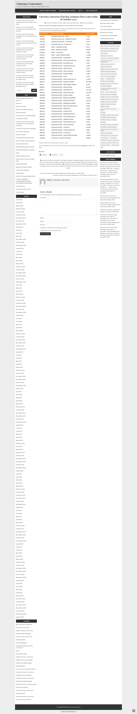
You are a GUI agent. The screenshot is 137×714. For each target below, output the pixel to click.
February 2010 (20, 562)
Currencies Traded (21, 118)
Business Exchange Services (24, 109)
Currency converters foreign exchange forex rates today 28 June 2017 (25, 123)
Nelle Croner (104, 196)
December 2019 (20, 272)
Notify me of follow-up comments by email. (54, 227)
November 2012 (21, 461)
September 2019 (21, 282)
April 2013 (19, 446)
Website (42, 224)
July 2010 (19, 547)
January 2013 (20, 455)
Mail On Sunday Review (91, 11)
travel (73, 166)
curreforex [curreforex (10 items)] (104, 53)
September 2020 (21, 245)
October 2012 (20, 464)
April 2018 (19, 327)
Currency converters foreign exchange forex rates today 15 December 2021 (25, 77)
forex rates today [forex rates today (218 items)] (111, 92)
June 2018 (19, 321)
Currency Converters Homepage (48, 11)
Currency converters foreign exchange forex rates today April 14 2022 (26, 29)
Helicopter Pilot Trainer (107, 23)
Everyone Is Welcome (22, 131)
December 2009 (21, 568)
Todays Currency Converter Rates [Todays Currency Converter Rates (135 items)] (109, 130)
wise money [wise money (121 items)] (115, 145)
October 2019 (20, 279)
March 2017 (19, 367)
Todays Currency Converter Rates (70, 162)
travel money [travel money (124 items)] (105, 138)
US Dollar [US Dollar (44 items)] (113, 138)
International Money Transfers (67, 11)
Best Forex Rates (21, 106)
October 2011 (20, 501)
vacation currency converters (25, 696)
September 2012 (21, 467)
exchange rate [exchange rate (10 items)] (110, 78)
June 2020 (19, 254)
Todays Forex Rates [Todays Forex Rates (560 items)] (106, 133)
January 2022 (20, 212)
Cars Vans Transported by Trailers (110, 29)
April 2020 (19, 260)
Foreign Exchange (66, 160)
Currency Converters (29, 3)
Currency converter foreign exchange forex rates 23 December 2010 (110, 197)
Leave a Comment (87, 23)
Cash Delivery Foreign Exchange (26, 115)
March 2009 (19, 595)
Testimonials (20, 173)
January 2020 (20, 269)
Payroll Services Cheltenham (108, 35)
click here (84, 145)
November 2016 (21, 379)
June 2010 (19, 550)
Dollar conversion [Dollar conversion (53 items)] (106, 66)
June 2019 (19, 285)
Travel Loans (20, 192)
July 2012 (19, 474)
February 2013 (20, 452)
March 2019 (19, 294)
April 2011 (19, 519)
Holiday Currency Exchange (24, 660)
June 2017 (19, 358)
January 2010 (20, 565)
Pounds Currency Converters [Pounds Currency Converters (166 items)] (109, 115)
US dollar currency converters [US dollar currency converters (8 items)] (110, 140)
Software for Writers (106, 32)
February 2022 (20, 208)
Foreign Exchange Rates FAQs (25, 137)
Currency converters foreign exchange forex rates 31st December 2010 (109, 174)
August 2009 (20, 580)
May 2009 (19, 589)
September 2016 (21, 385)
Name (42, 218)
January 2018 (20, 336)
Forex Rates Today (21, 654)
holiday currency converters (24, 657)
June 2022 (19, 199)
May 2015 (19, 434)
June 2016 (19, 394)
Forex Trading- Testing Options (25, 140)
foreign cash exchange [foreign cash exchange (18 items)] (107, 81)
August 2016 (19, 388)
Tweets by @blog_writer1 (107, 155)
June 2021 (19, 233)
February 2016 (20, 407)
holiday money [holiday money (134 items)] (105, 106)
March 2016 (19, 403)
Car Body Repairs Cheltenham (109, 20)
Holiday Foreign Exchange (24, 663)
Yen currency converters (23, 699)
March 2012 (19, 486)
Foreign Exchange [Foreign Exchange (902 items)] (106, 86)
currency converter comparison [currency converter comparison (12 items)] (107, 61)
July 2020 (19, 251)
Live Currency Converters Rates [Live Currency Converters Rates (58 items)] (109, 109)
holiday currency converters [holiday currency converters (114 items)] (109, 99)
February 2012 (20, 489)
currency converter (75, 164)
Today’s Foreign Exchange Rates (25, 176)
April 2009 (19, 592)
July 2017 (19, 355)
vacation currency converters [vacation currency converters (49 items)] (110, 142)
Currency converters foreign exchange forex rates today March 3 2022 (26, 43)
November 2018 (21, 306)
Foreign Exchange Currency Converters (84, 160)
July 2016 (19, 391)
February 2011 (20, 525)
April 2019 (19, 291)
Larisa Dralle (104, 203)
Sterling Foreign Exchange (24, 681)
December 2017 (20, 340)
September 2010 (21, 541)
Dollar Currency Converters (24, 630)
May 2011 (19, 516)
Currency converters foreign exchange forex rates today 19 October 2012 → (75, 175)
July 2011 (19, 510)
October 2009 (20, 574)
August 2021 (19, 227)
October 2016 (20, 382)
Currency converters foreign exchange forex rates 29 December (109, 191)
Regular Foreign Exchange (24, 167)
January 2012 (20, 492)
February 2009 (20, 598)
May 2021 (19, 236)
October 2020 (20, 242)
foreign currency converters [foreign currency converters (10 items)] (109, 83)
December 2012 (20, 458)
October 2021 (20, 221)
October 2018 (20, 309)
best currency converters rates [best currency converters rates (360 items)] (110, 46)
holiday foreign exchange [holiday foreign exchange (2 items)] (108, 104)
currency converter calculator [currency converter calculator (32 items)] (110, 58)
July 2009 (19, 583)
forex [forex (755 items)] (102, 92)
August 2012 (19, 471)
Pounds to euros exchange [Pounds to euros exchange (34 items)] (108, 119)
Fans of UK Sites (21, 134)
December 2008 (21, 605)
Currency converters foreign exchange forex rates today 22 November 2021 (25, 84)
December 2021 (20, 215)
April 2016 (19, 400)
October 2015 (20, 419)
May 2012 (19, 480)
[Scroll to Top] (133, 710)
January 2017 (20, 373)
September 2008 (21, 614)
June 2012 (19, 477)
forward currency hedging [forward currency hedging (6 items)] (109, 94)
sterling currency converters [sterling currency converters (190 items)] (109, 124)
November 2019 (21, 276)
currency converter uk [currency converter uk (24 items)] (107, 64)
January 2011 (20, 528)
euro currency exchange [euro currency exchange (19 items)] (108, 76)
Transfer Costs (20, 186)
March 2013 (19, 449)
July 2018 (19, 318)
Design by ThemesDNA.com (68, 711)
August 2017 (19, 352)
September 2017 (21, 349)
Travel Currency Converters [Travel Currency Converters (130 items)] (109, 135)
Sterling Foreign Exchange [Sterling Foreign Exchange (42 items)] (109, 127)
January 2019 (20, 300)
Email (42, 221)
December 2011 (20, 495)
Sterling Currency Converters (25, 678)
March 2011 (19, 522)
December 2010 (21, 531)
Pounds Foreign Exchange (24, 675)
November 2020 (21, 239)
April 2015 (19, 437)
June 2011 (19, 513)
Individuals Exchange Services (25, 147)
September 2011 (21, 504)
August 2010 (19, 544)
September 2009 (21, 577)
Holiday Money (20, 666)
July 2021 (19, 230)
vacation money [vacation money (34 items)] (105, 145)
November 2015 (21, 416)
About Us (80, 11)
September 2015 (21, 422)
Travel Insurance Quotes (23, 189)
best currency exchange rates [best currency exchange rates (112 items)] (110, 48)
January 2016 (20, 410)
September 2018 (21, 312)
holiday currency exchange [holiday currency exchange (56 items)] (109, 101)
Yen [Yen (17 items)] (102, 147)
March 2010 (19, 559)
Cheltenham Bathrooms (107, 38)
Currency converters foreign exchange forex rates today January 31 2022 (25, 56)
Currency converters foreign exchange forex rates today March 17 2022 (26, 36)
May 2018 (19, 324)
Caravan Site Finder (106, 26)
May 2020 (19, 257)
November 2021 (21, 218)
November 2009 (21, 571)
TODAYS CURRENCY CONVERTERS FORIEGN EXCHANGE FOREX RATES (24, 181)
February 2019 (20, 297)
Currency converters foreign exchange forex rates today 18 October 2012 (68, 18)
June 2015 (19, 431)
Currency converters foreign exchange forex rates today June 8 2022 (26, 22)
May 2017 (19, 361)
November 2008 (21, 608)
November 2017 (21, 343)
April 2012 (19, 483)
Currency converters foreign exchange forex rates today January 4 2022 (25, 70)
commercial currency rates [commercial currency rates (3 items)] (109, 51)
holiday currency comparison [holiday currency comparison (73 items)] (109, 97)
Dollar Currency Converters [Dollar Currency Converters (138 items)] (109, 69)
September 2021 (21, 224)
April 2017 (19, 364)
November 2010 (21, 535)
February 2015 (20, 443)
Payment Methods (21, 164)
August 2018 (19, 315)
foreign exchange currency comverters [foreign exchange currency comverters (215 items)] (109, 89)
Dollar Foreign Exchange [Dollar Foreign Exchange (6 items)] (108, 71)
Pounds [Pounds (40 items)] (103, 112)
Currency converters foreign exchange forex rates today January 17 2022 (25, 63)
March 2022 (19, 206)
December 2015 (20, 413)
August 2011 (19, 507)
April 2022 (19, 202)
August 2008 (20, 617)
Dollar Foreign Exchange (23, 633)
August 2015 (19, 425)
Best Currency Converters (24, 624)
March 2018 (19, 330)
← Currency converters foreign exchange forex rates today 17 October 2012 (61, 173)
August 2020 (20, 248)
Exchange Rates (20, 639)
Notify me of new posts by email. (51, 230)
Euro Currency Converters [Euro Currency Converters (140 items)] (109, 74)
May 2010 (19, 553)
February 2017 (20, 370)
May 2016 (19, 397)
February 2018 (20, 333)
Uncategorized (57, 164)
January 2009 (20, 602)
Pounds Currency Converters (25, 672)
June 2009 (19, 586)
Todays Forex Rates (87, 162)
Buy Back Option (21, 112)
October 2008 (20, 611)
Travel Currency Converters (84, 166)
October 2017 (20, 346)
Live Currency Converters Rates (49, 162)
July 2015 (19, 428)
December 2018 (20, 303)
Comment (43, 197)
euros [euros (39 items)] (102, 78)
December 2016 (20, 376)
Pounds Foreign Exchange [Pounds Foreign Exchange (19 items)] (108, 117)
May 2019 (19, 288)
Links (17, 153)
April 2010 (19, 556)
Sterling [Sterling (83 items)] (103, 122)
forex (17, 650)
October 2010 (20, 538)
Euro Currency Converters (24, 636)
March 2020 (19, 263)
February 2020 (20, 266)
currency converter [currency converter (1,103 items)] (107, 55)
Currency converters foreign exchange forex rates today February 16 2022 (25, 50)
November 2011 (20, 498)
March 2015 (19, 440)
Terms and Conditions (22, 170)
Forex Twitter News (22, 144)
